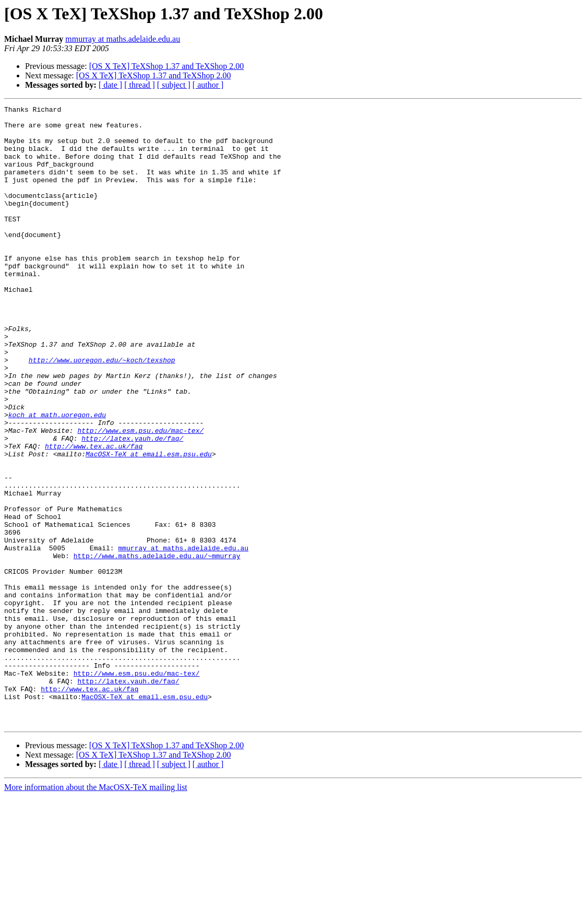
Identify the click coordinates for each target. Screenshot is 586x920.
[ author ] (208, 84)
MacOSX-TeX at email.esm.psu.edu (149, 524)
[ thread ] (139, 84)
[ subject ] (173, 84)
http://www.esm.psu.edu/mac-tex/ (140, 496)
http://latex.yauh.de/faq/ (132, 505)
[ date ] (110, 84)
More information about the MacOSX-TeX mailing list (95, 910)
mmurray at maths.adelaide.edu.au (122, 38)
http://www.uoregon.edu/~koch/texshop (102, 411)
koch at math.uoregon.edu (57, 477)
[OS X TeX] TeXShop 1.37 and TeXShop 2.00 (166, 66)
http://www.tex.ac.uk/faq (93, 515)
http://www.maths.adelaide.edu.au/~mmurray (157, 646)
